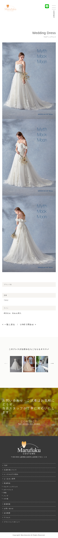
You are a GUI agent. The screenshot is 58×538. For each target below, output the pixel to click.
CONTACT (29, 424)
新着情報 (7, 504)
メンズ (6, 495)
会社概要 (7, 513)
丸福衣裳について (10, 470)
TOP (6, 465)
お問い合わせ (9, 508)
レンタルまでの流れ (11, 474)
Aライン (7, 313)
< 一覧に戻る (8, 324)
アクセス (7, 517)
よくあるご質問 (9, 479)
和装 (5, 492)
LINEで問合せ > (28, 324)
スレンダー (16, 313)
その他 (6, 499)
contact (54, 14)
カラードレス (8, 489)
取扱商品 (7, 483)
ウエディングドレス (11, 486)
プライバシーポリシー (12, 522)
